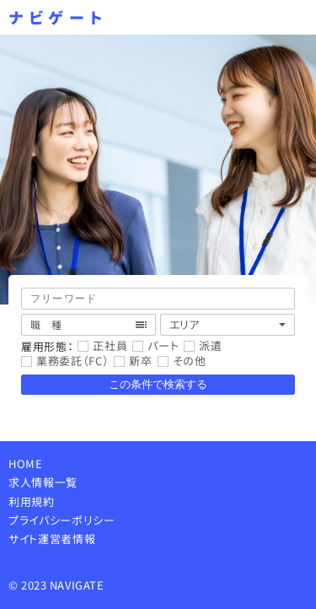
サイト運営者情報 (51, 539)
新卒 (140, 361)
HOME (25, 463)
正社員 (110, 346)
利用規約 (31, 501)
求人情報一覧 (43, 482)
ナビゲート (58, 17)
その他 (189, 361)
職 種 (46, 324)
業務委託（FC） (72, 361)
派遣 (210, 346)
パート (163, 346)
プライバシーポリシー (61, 520)
